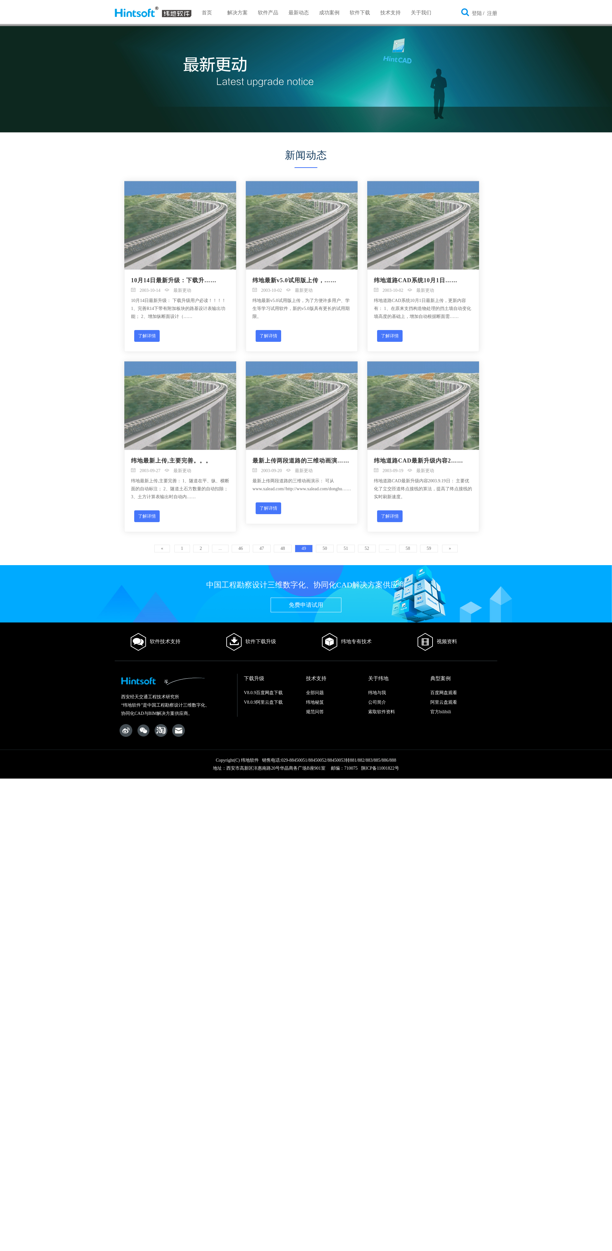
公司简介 (377, 702)
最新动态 (298, 12)
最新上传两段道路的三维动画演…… (300, 460)
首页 (207, 12)
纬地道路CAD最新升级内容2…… (418, 460)
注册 (492, 13)
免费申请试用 (306, 605)
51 (346, 548)
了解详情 (147, 335)
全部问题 (315, 692)
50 (325, 548)
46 (240, 548)
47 (261, 548)
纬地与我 (377, 692)
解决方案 (237, 12)
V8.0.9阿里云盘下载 (263, 702)
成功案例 (329, 12)
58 (408, 548)
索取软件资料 (381, 711)
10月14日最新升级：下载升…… (173, 280)
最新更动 (178, 290)
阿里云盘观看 (443, 702)
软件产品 (268, 12)
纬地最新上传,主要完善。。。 (171, 460)
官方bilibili (440, 711)
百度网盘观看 (443, 692)
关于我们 (421, 12)
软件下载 (360, 12)
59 (429, 548)
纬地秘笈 (315, 702)
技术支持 (390, 12)
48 (282, 548)
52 (367, 548)
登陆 (477, 13)
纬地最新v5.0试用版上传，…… (294, 280)
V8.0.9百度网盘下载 (263, 692)
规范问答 (315, 711)
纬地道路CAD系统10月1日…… (415, 280)
